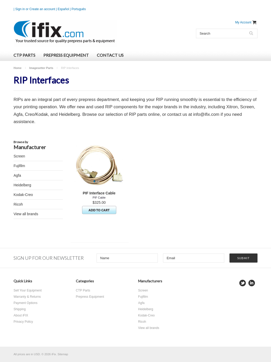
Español (63, 9)
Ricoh (18, 204)
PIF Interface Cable (99, 193)
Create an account (42, 9)
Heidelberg (22, 185)
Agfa (17, 175)
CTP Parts (24, 55)
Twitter (242, 283)
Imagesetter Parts (41, 67)
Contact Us (110, 55)
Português (79, 9)
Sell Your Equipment (27, 290)
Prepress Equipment (66, 55)
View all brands (25, 214)
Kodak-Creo (23, 195)
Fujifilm (19, 166)
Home (17, 67)
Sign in (20, 9)
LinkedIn (251, 283)
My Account (243, 22)
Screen (19, 156)
